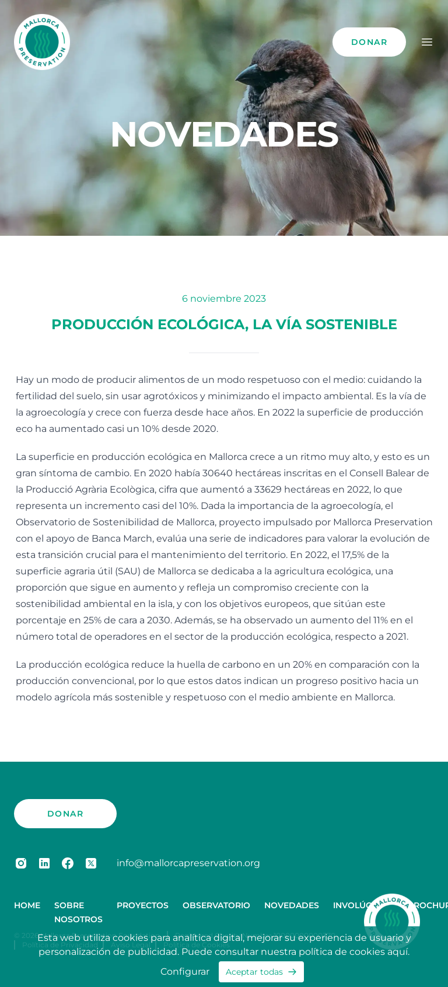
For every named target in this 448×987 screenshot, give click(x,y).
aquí (397, 951)
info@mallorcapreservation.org (188, 863)
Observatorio (216, 905)
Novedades (291, 905)
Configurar (184, 971)
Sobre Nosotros (78, 912)
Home (27, 905)
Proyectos (143, 905)
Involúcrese (363, 905)
